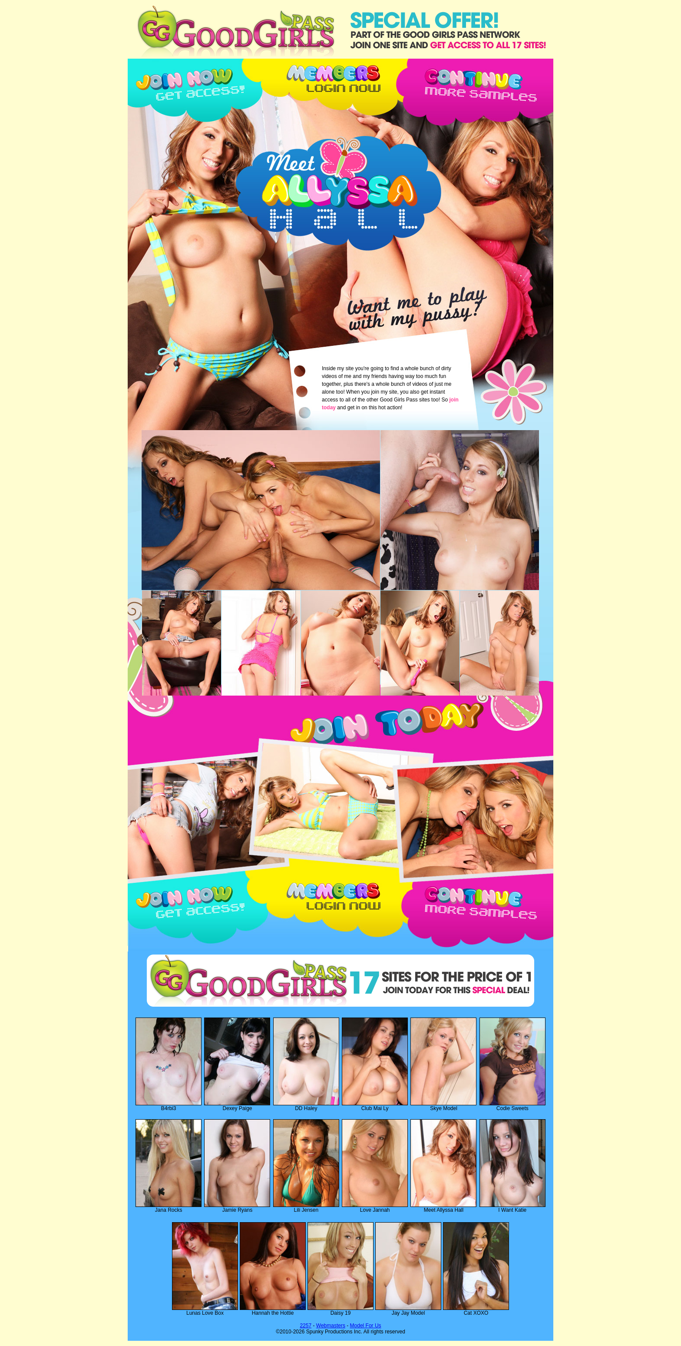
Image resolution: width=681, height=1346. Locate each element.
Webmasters (330, 1326)
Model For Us (365, 1326)
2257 (305, 1326)
